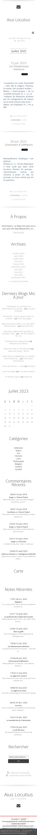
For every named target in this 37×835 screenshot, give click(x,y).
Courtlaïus (11, 512)
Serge (11, 497)
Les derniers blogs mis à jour (9, 821)
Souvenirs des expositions (17, 341)
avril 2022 (18, 274)
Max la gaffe (18, 631)
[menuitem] (13, 38)
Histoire (18, 456)
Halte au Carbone (8, 554)
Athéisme (18, 448)
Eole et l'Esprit (22, 497)
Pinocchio (22, 541)
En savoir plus (23, 833)
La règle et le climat (18, 691)
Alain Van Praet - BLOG (18, 351)
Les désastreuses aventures (19, 68)
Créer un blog (14, 819)
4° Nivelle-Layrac (12, 376)
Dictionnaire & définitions (19, 144)
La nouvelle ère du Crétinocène (18, 720)
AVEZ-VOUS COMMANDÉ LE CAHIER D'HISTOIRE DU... (18, 357)
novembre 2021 (18, 277)
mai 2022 (18, 272)
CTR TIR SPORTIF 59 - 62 (25, 334)
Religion (18, 464)
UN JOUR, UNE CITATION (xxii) (16, 348)
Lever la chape (8, 371)
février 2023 (18, 264)
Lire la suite (18, 232)
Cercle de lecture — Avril (13, 366)
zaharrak (28, 376)
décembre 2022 (18, 266)
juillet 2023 (18, 258)
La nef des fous (18, 730)
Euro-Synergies (24, 318)
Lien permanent (18, 116)
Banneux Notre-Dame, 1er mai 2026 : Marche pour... (18, 324)
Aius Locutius (18, 19)
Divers (24, 195)
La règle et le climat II (18, 676)
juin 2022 (18, 269)
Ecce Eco (18, 705)
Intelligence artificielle (27, 554)
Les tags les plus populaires (18, 823)
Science (18, 466)
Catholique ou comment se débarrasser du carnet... (16, 307)
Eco (18, 453)
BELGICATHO (27, 326)
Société (18, 469)
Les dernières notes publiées (26, 821)
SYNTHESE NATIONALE (23, 359)
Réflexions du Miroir (18, 343)
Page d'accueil (25, 38)
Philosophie (18, 461)
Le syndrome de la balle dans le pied (18, 617)
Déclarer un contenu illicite (9, 826)
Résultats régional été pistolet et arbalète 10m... (17, 332)
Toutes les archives (19, 281)
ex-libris (31, 366)
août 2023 (21, 41)
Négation (18, 602)
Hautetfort (23, 819)
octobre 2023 (18, 253)
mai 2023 (12, 38)
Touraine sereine (27, 371)
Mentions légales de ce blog (25, 826)
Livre (24, 120)
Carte (18, 571)
